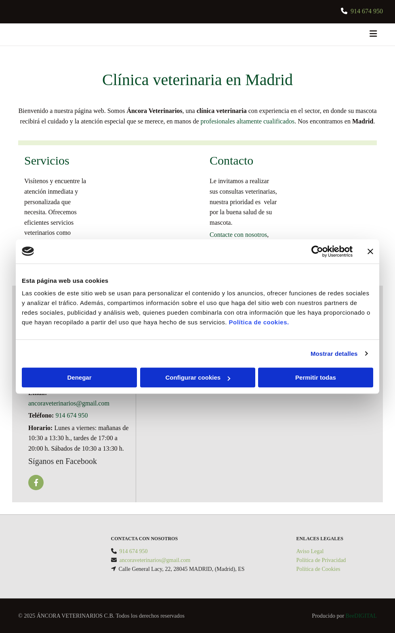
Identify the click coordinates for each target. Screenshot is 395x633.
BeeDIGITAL (361, 616)
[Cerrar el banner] (370, 251)
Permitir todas (315, 377)
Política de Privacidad (321, 560)
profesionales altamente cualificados (248, 121)
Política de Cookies (318, 569)
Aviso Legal (310, 551)
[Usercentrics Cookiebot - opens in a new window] (317, 251)
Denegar (79, 377)
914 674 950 (71, 415)
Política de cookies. (259, 322)
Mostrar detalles (334, 353)
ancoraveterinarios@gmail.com (68, 403)
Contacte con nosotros (238, 234)
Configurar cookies (197, 377)
